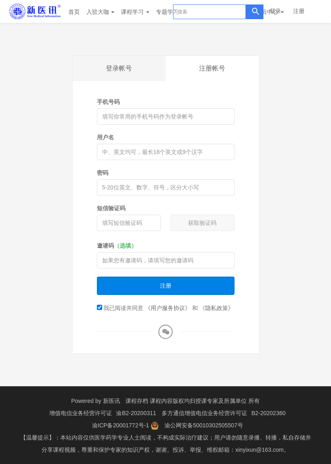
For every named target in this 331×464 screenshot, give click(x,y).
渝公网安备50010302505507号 (203, 425)
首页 (74, 12)
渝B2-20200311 (136, 413)
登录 (275, 11)
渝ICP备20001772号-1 (120, 425)
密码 (102, 172)
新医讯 (111, 401)
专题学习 (170, 12)
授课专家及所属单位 (221, 401)
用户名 (105, 137)
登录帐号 (119, 68)
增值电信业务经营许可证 (80, 413)
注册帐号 (212, 68)
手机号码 (108, 102)
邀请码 (117, 245)
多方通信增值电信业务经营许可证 (204, 413)
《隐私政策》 (216, 308)
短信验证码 (111, 208)
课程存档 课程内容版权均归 (160, 401)
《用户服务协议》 (168, 308)
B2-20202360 (268, 413)
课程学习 (135, 12)
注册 (299, 11)
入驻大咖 (100, 12)
